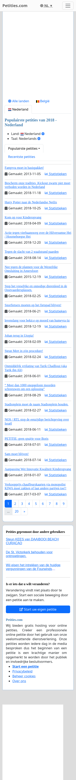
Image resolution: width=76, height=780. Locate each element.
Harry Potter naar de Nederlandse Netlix (31, 202)
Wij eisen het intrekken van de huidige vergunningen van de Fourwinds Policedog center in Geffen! (33, 568)
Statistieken (56, 174)
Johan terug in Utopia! (19, 335)
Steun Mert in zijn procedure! (24, 351)
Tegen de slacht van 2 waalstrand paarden (32, 251)
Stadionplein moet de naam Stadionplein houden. (37, 404)
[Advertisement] (38, 56)
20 (16, 511)
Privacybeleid (22, 671)
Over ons (19, 681)
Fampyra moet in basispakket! (24, 167)
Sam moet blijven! (17, 454)
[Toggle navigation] (68, 6)
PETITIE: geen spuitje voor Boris (26, 438)
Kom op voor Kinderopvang (23, 217)
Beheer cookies (24, 676)
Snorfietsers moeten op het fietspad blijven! (33, 305)
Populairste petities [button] (22, 148)
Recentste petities (21, 157)
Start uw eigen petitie (38, 609)
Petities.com (15, 5)
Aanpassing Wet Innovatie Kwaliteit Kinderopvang (38, 469)
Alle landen (18, 101)
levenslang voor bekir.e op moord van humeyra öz (37, 320)
